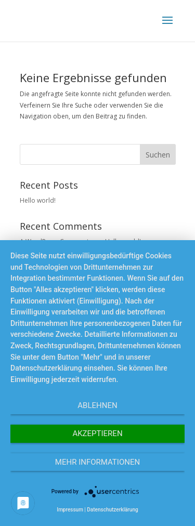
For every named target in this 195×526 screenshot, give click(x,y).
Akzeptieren (97, 433)
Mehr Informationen (97, 462)
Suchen (158, 155)
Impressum (70, 509)
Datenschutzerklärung (112, 509)
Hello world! (38, 200)
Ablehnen (97, 405)
